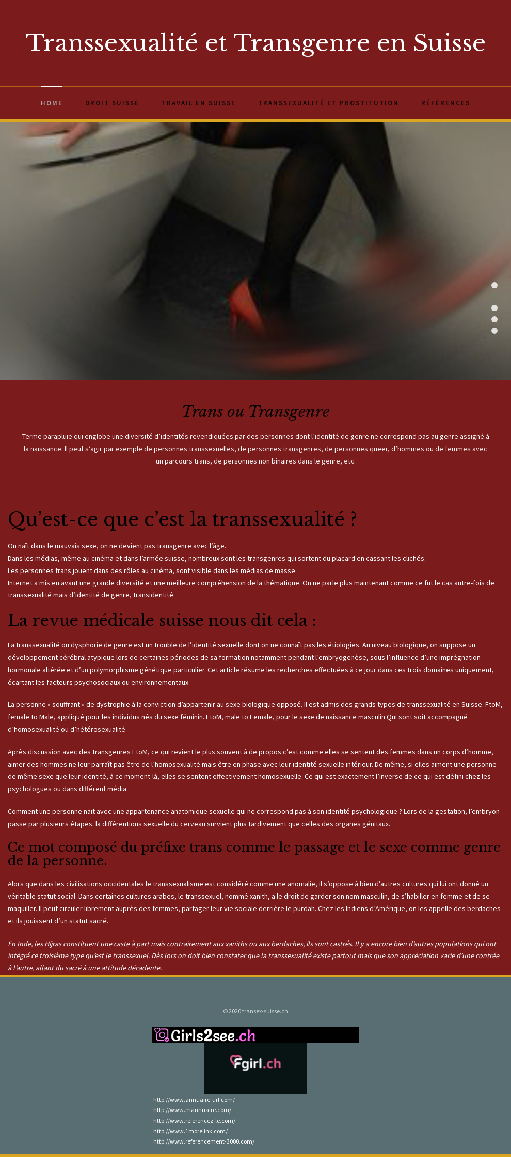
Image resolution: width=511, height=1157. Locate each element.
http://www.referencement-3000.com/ (203, 1141)
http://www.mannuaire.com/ (191, 1110)
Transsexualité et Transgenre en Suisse (256, 42)
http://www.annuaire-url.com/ (193, 1099)
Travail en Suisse (199, 103)
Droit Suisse (112, 103)
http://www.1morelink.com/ (190, 1131)
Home (52, 103)
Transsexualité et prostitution (328, 103)
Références (445, 103)
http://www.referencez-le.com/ (193, 1120)
